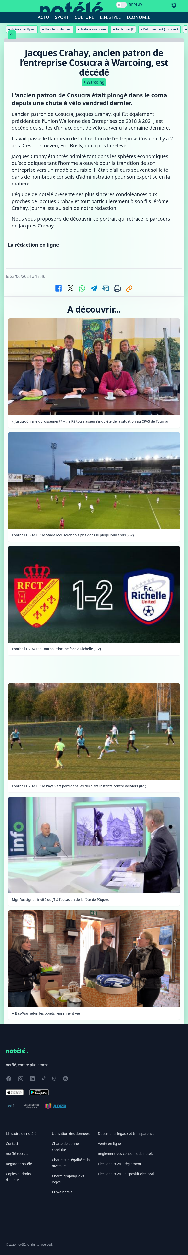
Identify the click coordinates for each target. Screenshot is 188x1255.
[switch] (121, 5)
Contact (12, 1143)
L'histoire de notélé (21, 1133)
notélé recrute (17, 1153)
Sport (62, 17)
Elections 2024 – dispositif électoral (126, 1173)
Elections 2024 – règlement (119, 1163)
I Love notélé (62, 1192)
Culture (84, 17)
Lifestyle (110, 17)
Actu (43, 17)
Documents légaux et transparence (126, 1133)
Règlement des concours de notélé (125, 1153)
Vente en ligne (109, 1143)
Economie (138, 17)
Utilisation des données (71, 1133)
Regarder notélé (19, 1163)
